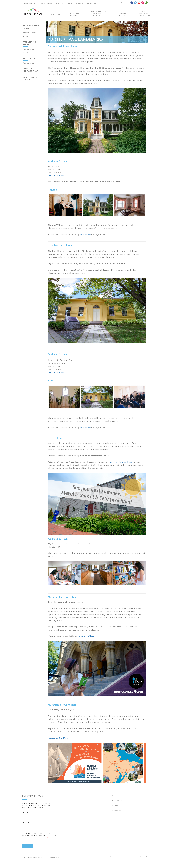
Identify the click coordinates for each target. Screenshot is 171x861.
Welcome (55, 14)
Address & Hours (29, 33)
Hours (114, 796)
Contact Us (91, 3)
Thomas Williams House (32, 26)
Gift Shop (59, 3)
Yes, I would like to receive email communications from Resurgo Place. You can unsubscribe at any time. (41, 836)
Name (25, 812)
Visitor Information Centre (121, 462)
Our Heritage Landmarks (143, 13)
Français (124, 3)
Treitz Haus (29, 58)
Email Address (28, 823)
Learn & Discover (122, 14)
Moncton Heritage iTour (30, 69)
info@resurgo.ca (56, 175)
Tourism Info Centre (75, 3)
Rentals (26, 36)
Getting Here (117, 801)
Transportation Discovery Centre (97, 13)
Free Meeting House (29, 43)
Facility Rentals (46, 3)
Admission (116, 805)
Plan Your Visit (30, 3)
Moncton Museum (74, 14)
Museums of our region (31, 78)
